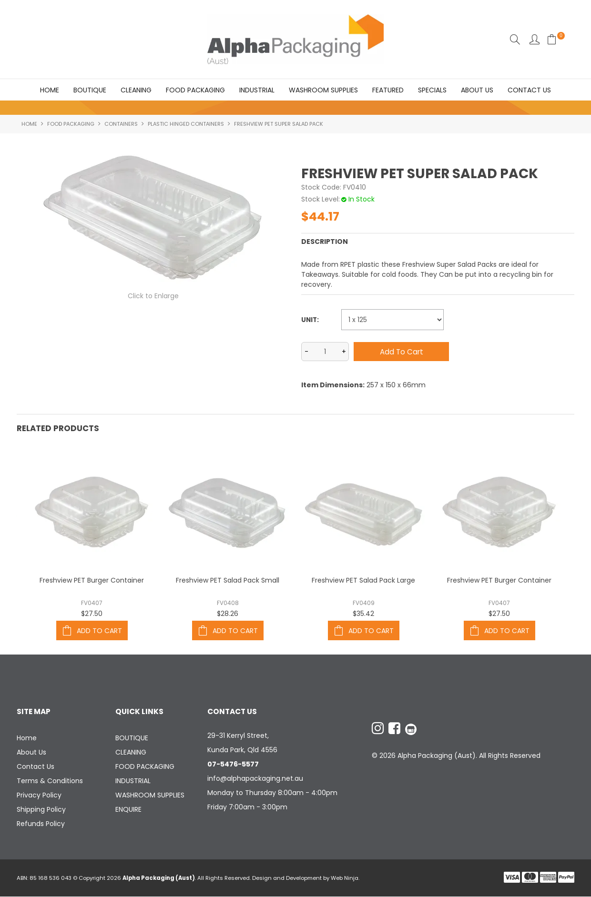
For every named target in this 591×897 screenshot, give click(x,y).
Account (535, 39)
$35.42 (363, 614)
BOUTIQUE (89, 90)
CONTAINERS (121, 124)
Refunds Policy (41, 824)
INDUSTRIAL (257, 90)
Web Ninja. (345, 878)
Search (515, 39)
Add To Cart (99, 630)
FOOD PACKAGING (195, 90)
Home (49, 90)
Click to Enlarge (153, 296)
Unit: (310, 320)
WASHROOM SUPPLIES (323, 90)
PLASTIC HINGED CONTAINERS (186, 124)
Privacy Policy (39, 795)
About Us (477, 90)
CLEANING (136, 90)
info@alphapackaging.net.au (255, 779)
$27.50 (91, 614)
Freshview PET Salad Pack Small (227, 580)
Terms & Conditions (50, 781)
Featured (388, 90)
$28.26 (227, 614)
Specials (432, 90)
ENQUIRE (128, 810)
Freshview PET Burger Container (92, 580)
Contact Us (529, 90)
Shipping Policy (41, 810)
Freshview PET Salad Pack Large (363, 580)
